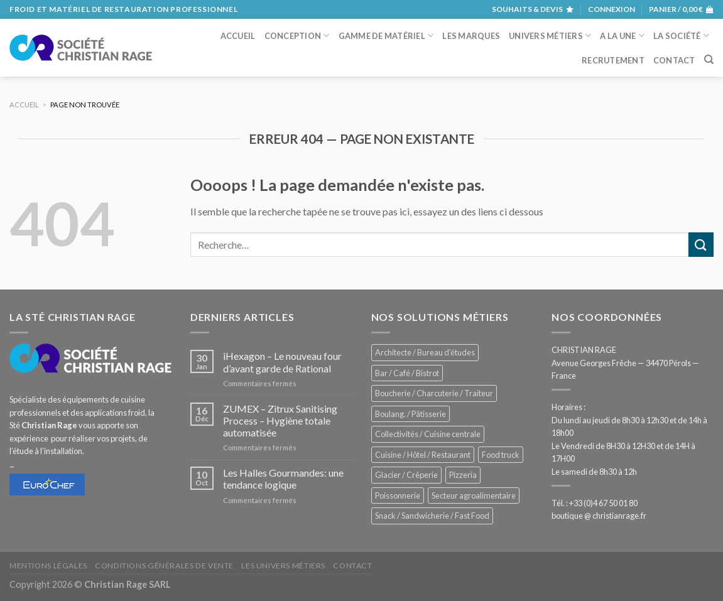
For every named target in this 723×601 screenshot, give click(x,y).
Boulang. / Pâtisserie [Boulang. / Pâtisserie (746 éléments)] (410, 414)
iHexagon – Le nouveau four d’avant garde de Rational (282, 362)
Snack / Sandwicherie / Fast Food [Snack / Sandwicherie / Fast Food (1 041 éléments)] (432, 516)
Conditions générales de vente (164, 565)
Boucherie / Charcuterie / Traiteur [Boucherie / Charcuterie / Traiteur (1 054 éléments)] (434, 393)
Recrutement (613, 60)
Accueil (238, 36)
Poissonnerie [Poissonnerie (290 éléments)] (397, 495)
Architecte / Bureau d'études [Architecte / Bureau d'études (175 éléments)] (425, 352)
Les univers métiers (283, 565)
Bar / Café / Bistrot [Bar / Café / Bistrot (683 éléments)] (407, 373)
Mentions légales (48, 565)
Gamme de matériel (386, 35)
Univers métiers (550, 35)
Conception (297, 35)
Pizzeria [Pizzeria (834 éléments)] (463, 475)
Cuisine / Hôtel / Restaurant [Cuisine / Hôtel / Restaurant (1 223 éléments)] (422, 455)
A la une (622, 35)
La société (681, 35)
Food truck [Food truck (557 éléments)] (500, 455)
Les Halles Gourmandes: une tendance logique (283, 478)
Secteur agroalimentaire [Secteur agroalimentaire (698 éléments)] (474, 495)
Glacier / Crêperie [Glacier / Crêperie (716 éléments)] (406, 475)
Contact (674, 60)
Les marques (471, 36)
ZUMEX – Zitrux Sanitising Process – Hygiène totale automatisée (280, 420)
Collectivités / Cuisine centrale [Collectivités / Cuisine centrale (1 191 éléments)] (428, 434)
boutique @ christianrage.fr (599, 516)
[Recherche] (709, 60)
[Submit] (701, 244)
